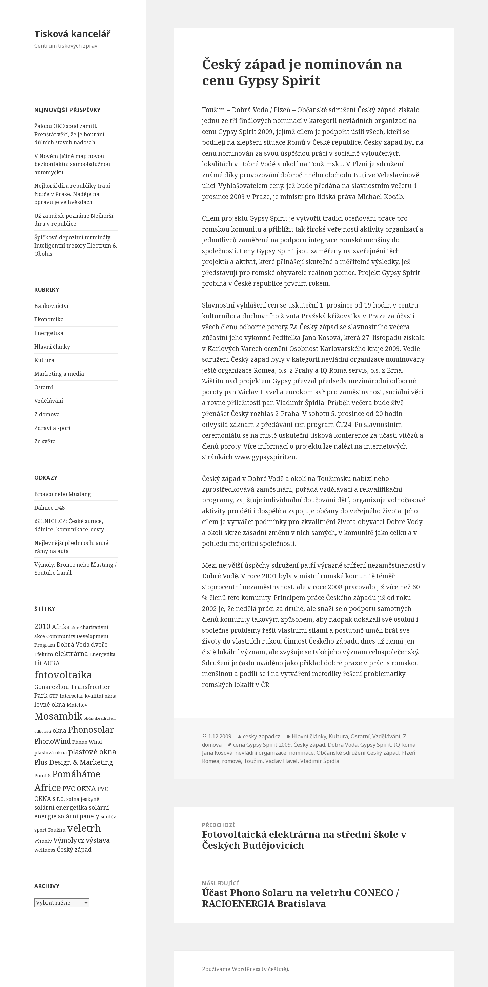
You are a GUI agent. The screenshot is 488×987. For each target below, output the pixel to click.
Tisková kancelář (72, 33)
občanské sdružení (100, 718)
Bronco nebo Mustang (62, 494)
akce (75, 627)
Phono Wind (87, 741)
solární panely (78, 816)
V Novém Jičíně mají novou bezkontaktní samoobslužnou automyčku (72, 164)
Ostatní (43, 387)
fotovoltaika (63, 675)
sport (40, 830)
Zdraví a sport (52, 428)
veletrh (84, 828)
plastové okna (92, 751)
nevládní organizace (260, 752)
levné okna (49, 704)
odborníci (42, 731)
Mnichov (77, 705)
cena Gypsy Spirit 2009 (262, 744)
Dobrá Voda (73, 644)
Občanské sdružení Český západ (358, 752)
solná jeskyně (82, 799)
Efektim (43, 654)
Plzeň (408, 752)
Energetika (48, 333)
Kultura (44, 360)
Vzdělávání (48, 400)
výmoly (43, 840)
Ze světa (45, 441)
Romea (210, 761)
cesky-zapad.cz (261, 736)
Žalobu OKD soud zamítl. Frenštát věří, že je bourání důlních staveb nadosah (69, 134)
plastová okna (50, 752)
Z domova (47, 414)
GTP (53, 696)
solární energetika (60, 807)
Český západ (74, 849)
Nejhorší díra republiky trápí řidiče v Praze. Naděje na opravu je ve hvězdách (72, 194)
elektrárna (71, 653)
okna (59, 730)
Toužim (57, 830)
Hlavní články (52, 346)
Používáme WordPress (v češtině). (245, 969)
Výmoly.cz (68, 840)
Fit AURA (47, 663)
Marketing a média (59, 373)
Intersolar (71, 696)
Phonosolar (91, 729)
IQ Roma (404, 744)
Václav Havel (281, 761)
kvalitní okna (101, 696)
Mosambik (58, 716)
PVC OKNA (79, 788)
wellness (44, 850)
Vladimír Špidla (319, 761)
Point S (42, 775)
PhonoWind (52, 741)
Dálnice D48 (49, 507)
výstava (98, 840)
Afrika (61, 627)
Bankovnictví (51, 306)
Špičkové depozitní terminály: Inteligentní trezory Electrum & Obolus (75, 245)
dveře (99, 644)
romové (231, 761)
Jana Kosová (217, 752)
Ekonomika (49, 319)
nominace (301, 752)
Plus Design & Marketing (73, 762)
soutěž (108, 816)
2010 (42, 626)
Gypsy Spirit (375, 744)
